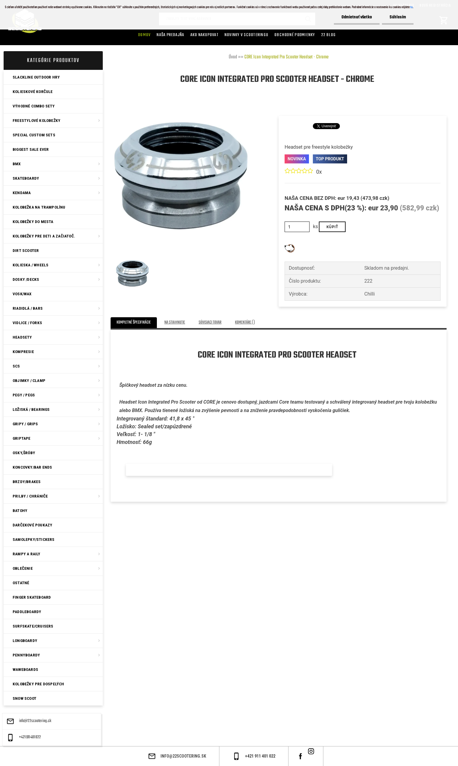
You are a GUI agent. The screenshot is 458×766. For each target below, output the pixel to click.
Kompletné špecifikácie (134, 322)
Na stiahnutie (174, 322)
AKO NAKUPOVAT (204, 35)
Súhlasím (397, 17)
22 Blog (328, 35)
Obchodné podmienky (294, 35)
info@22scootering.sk (35, 721)
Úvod (233, 57)
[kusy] (297, 227)
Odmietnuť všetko (356, 17)
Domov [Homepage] (144, 35)
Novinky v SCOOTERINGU (246, 35)
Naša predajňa (170, 35)
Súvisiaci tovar (210, 322)
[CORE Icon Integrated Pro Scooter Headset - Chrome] (181, 107)
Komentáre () (245, 322)
